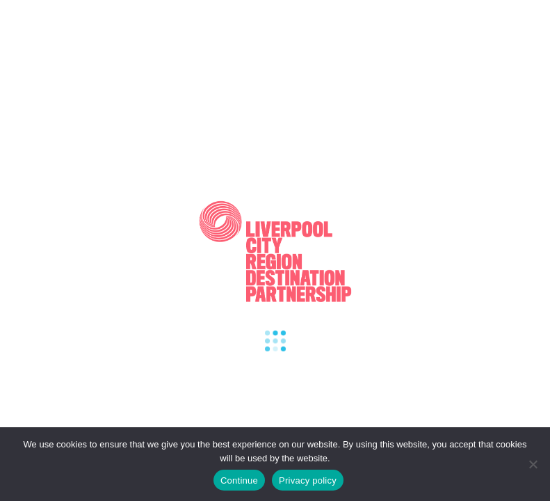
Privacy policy (308, 480)
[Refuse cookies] (533, 464)
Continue (239, 480)
